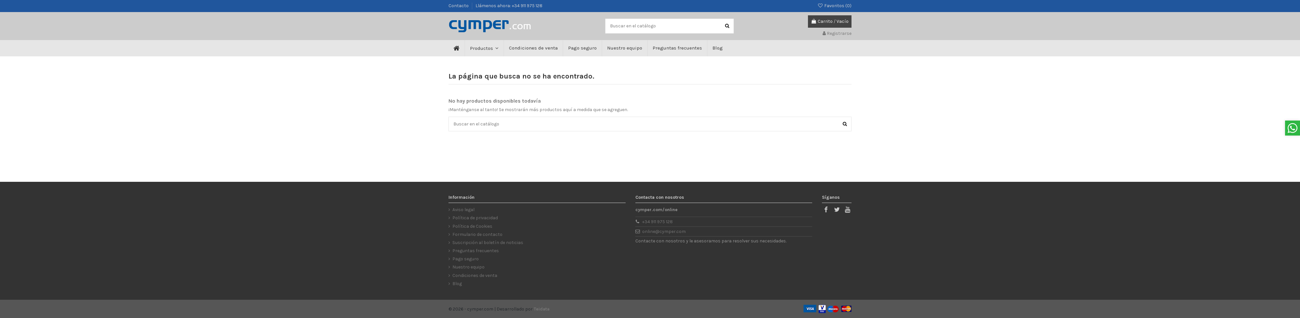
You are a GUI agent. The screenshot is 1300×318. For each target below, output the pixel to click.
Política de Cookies (472, 226)
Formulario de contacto (477, 234)
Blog (457, 283)
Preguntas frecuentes (475, 250)
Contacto (459, 5)
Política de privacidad (475, 218)
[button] (483, 48)
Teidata (542, 309)
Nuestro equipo (468, 267)
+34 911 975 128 (657, 221)
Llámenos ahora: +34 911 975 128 (508, 5)
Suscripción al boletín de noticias (487, 242)
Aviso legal (463, 209)
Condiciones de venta (474, 275)
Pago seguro (465, 259)
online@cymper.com (664, 231)
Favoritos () (834, 5)
